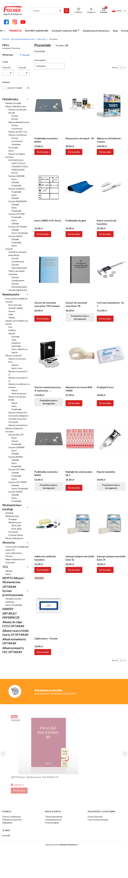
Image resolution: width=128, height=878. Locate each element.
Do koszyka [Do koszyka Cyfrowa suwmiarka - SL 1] (105, 318)
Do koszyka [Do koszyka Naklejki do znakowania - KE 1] (74, 487)
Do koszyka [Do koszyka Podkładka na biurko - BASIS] (43, 152)
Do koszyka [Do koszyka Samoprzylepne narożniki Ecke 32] (74, 570)
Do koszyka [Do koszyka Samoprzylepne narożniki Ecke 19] (105, 570)
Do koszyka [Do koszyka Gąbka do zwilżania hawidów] (43, 570)
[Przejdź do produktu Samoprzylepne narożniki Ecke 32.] (80, 523)
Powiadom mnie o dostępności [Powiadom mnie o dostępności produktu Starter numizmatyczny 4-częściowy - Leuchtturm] (49, 402)
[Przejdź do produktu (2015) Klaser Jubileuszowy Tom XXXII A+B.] (48, 744)
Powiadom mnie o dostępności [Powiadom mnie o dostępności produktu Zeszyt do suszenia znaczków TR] (80, 317)
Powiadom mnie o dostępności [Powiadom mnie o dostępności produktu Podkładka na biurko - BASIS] (49, 486)
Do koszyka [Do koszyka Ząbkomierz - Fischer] (43, 652)
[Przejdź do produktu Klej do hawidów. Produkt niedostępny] (111, 439)
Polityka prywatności (12, 819)
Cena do (22, 67)
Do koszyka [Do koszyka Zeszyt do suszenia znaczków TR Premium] (43, 318)
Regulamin (7, 822)
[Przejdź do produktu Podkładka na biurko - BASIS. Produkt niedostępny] (48, 439)
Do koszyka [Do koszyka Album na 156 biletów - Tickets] (105, 152)
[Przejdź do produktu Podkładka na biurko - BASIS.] (48, 105)
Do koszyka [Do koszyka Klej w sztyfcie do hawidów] (105, 234)
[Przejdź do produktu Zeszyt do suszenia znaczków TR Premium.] (48, 270)
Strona (114, 67)
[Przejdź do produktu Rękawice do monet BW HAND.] (80, 354)
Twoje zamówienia (53, 816)
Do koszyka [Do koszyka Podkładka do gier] (74, 234)
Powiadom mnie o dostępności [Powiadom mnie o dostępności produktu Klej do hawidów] (111, 486)
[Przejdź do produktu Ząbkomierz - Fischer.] (48, 605)
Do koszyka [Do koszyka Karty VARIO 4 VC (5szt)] (43, 234)
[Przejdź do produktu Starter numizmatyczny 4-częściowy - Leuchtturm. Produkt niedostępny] (48, 354)
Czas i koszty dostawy (98, 819)
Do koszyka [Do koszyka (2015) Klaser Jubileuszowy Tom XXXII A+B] (19, 790)
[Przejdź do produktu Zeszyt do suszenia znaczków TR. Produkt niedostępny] (80, 270)
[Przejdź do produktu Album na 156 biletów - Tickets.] (111, 105)
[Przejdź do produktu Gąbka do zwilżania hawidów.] (48, 523)
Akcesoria (42, 39)
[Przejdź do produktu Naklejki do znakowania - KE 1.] (80, 439)
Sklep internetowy (61, 844)
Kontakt (6, 835)
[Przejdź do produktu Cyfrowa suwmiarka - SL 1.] (111, 270)
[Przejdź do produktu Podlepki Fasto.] (111, 354)
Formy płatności (95, 816)
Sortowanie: (40, 60)
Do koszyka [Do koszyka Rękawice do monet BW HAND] (74, 403)
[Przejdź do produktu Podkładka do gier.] (80, 187)
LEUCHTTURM (14, 88)
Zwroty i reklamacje (11, 816)
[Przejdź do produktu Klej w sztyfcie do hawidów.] (111, 187)
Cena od (6, 67)
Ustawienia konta (53, 819)
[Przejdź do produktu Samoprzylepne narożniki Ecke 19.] (111, 523)
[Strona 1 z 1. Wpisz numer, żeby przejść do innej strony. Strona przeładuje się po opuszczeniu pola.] (120, 67)
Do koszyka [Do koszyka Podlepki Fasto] (105, 403)
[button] (66, 10)
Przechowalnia (52, 822)
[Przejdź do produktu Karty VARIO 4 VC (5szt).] (48, 187)
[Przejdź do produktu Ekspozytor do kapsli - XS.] (80, 105)
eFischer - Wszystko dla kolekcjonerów (18, 39)
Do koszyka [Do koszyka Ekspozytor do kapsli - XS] (74, 152)
